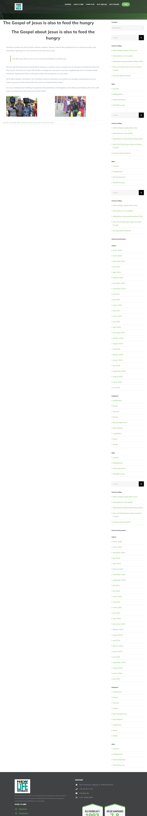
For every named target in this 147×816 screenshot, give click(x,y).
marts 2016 (117, 382)
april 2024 (117, 272)
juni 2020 (116, 322)
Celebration (24, 122)
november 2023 (119, 283)
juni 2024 (116, 267)
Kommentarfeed (119, 100)
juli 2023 (116, 294)
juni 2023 (116, 300)
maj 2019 (116, 349)
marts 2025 (117, 256)
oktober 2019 (118, 338)
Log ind (115, 89)
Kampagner (23, 813)
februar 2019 (118, 355)
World (38, 122)
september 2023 (119, 289)
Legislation (117, 433)
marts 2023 (117, 305)
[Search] (141, 37)
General (116, 411)
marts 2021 (117, 316)
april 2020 (117, 327)
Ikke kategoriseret (120, 422)
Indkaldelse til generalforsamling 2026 (128, 61)
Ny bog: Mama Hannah (122, 76)
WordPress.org (118, 105)
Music (115, 439)
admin (6, 122)
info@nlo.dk (84, 793)
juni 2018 (116, 366)
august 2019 (118, 344)
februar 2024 (118, 278)
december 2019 (119, 333)
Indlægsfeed (117, 94)
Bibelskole (23, 809)
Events (30, 122)
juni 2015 (116, 387)
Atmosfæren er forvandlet (123, 56)
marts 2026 (117, 250)
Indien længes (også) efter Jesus (125, 50)
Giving (34, 122)
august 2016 (118, 377)
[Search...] (125, 37)
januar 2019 (117, 360)
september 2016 (119, 371)
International (118, 428)
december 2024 (119, 261)
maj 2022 (116, 311)
